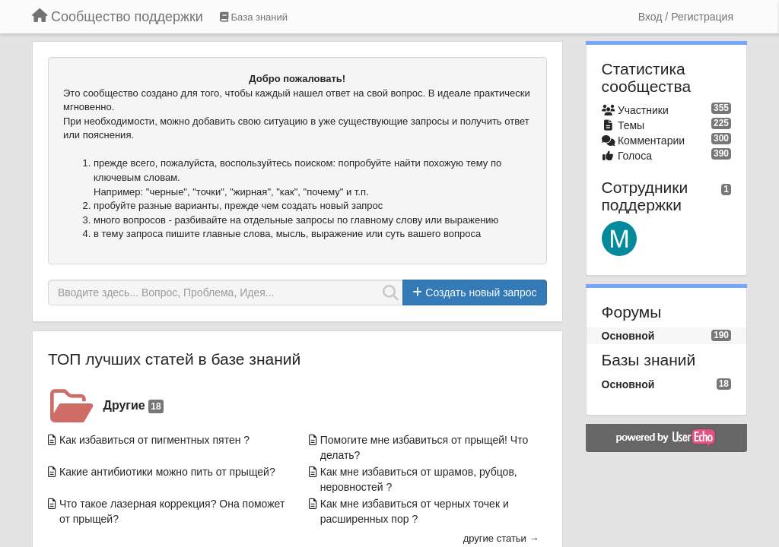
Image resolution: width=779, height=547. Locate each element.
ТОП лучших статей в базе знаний (174, 359)
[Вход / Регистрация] (685, 17)
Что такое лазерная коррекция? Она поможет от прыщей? (172, 511)
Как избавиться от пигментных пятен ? (154, 440)
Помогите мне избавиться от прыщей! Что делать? (424, 447)
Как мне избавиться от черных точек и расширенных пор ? (414, 511)
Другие (133, 406)
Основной (628, 336)
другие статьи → (501, 538)
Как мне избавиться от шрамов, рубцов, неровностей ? (418, 479)
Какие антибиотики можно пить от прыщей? (167, 472)
